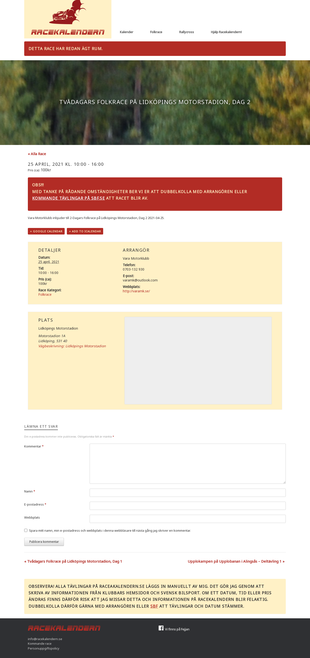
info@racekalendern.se (45, 639)
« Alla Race (37, 153)
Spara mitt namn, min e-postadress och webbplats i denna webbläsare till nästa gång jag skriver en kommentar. (110, 530)
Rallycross (186, 32)
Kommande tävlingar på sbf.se (68, 198)
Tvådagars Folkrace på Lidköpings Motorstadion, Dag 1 (73, 561)
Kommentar (34, 446)
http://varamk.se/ (136, 291)
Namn (29, 491)
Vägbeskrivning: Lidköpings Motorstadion (72, 346)
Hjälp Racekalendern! (226, 32)
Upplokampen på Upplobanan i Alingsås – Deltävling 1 (236, 561)
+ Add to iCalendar (85, 231)
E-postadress (35, 504)
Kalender (126, 32)
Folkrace (156, 32)
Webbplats (32, 517)
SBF (154, 606)
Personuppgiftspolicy (43, 648)
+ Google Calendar (46, 231)
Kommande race (40, 643)
